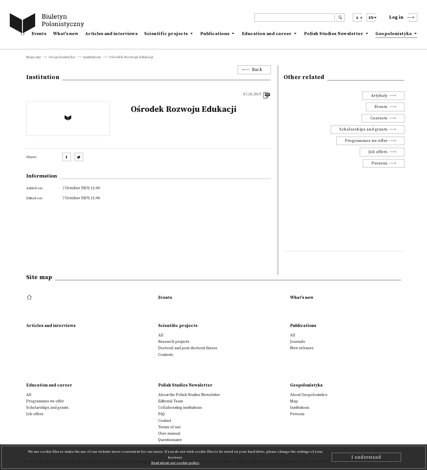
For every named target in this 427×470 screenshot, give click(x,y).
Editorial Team (170, 401)
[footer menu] (30, 298)
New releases (301, 348)
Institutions (92, 57)
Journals (297, 341)
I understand (366, 457)
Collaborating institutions (180, 407)
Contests (379, 118)
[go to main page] (48, 24)
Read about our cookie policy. (175, 463)
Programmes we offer (366, 140)
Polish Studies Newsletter (333, 33)
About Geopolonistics (308, 394)
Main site (33, 57)
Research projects (173, 341)
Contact (164, 420)
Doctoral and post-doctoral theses (187, 348)
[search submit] (340, 17)
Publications (215, 33)
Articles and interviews (111, 33)
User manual (169, 433)
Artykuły (379, 95)
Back (257, 69)
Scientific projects (166, 33)
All (160, 335)
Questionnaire (170, 439)
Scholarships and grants (363, 129)
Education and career (267, 33)
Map (294, 401)
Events (39, 33)
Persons (379, 163)
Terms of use (169, 427)
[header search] (294, 17)
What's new (65, 33)
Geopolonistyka (393, 33)
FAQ (161, 414)
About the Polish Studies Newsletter (189, 394)
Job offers (378, 151)
